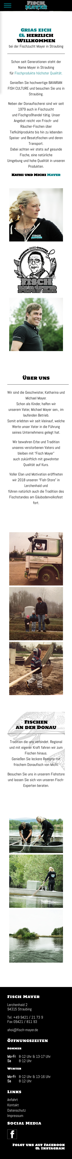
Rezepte (49, 758)
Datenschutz (16, 1110)
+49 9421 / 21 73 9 (28, 1017)
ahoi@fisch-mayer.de (22, 1029)
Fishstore (58, 774)
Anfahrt (12, 1099)
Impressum (15, 1115)
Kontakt (13, 1104)
